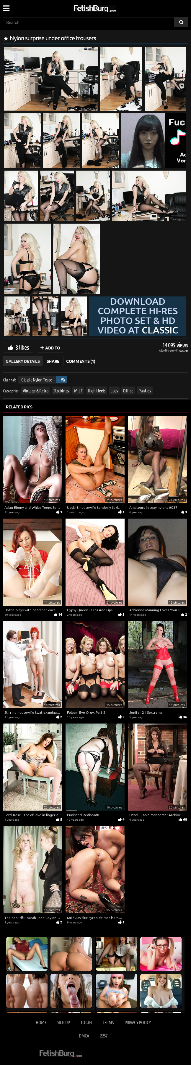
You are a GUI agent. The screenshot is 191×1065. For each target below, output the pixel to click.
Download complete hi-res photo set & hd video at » (137, 320)
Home (41, 1022)
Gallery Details (23, 361)
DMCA (84, 1035)
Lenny (172, 350)
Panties (144, 390)
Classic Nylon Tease (36, 379)
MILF (78, 390)
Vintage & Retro (35, 390)
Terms (108, 1022)
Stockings (61, 390)
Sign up (63, 1022)
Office (128, 390)
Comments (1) (80, 361)
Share (53, 361)
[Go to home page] (106, 7)
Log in (86, 1022)
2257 (103, 1035)
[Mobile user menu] (6, 6)
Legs (114, 390)
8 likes (22, 347)
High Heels (96, 390)
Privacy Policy (138, 1022)
